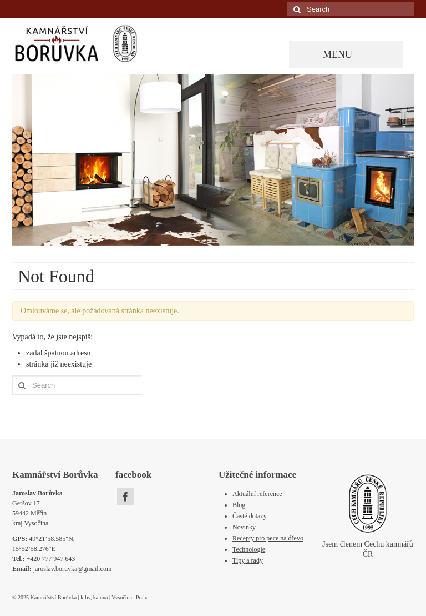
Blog (238, 505)
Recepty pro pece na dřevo (267, 538)
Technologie (248, 549)
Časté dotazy (249, 516)
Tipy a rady (247, 560)
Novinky (244, 527)
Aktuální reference (257, 494)
